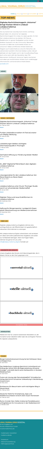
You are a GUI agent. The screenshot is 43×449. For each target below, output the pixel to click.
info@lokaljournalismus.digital (10, 242)
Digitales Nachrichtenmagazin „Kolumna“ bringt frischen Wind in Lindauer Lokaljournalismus (18, 24)
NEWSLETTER (5, 331)
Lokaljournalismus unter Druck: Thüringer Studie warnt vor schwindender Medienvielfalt (19, 187)
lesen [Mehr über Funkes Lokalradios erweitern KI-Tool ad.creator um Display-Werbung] (2, 138)
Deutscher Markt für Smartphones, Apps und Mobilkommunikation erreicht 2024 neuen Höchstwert (19, 395)
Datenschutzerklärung (8, 441)
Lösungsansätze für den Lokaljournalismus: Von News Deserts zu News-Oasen (18, 176)
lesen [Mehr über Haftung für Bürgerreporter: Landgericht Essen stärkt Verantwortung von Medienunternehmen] (2, 214)
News (25, 14)
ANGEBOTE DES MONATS (9, 250)
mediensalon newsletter (9, 433)
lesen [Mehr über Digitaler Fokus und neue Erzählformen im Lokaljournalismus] (2, 203)
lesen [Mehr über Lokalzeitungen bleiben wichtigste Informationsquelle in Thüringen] (2, 149)
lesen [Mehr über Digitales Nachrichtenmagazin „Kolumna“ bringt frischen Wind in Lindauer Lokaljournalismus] (2, 127)
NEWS (3, 118)
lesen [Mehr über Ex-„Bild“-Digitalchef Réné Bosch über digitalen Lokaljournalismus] (2, 170)
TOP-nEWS (8, 17)
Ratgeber (32, 14)
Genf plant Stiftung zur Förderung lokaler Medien (19, 155)
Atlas (19, 14)
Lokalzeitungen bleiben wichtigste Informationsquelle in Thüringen (13, 145)
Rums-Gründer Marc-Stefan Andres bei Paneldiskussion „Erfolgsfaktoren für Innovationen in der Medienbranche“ (20, 402)
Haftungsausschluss (7, 443)
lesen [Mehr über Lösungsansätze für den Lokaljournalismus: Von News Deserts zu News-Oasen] (2, 181)
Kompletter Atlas (21, 325)
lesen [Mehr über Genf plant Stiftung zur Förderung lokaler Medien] (2, 158)
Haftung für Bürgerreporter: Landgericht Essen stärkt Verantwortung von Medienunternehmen (18, 209)
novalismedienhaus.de (7, 428)
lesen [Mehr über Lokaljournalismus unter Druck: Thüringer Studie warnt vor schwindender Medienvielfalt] (2, 192)
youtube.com (4, 63)
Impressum (4, 439)
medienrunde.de (6, 435)
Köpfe (40, 14)
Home (13, 14)
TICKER (3, 356)
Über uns (4, 221)
